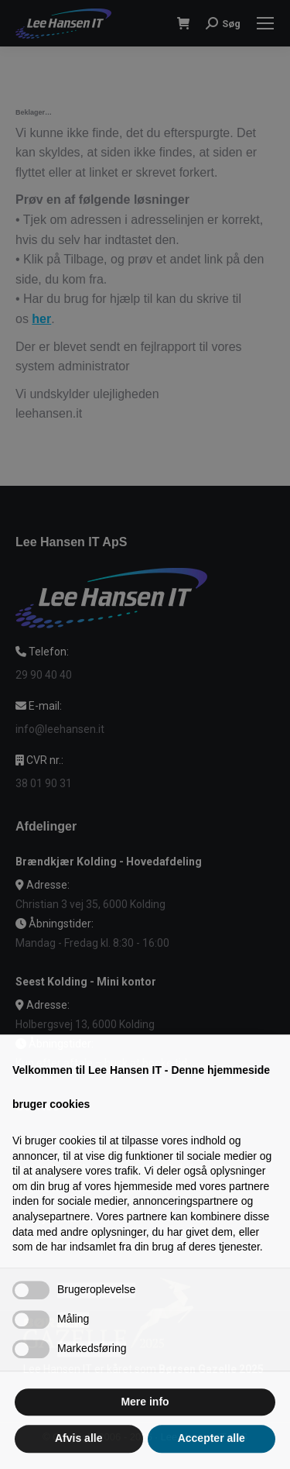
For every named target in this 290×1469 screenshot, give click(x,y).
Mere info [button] (145, 1432)
